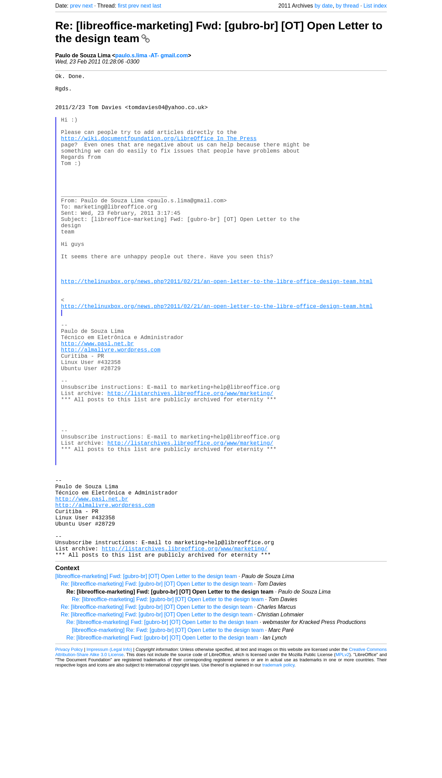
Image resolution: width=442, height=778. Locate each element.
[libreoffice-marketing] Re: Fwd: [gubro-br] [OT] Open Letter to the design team (168, 738)
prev (75, 6)
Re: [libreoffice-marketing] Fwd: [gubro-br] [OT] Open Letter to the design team (157, 691)
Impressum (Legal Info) (109, 757)
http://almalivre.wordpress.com (111, 411)
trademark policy (278, 772)
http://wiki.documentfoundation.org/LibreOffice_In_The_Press (159, 153)
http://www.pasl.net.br (97, 404)
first (122, 6)
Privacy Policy (69, 757)
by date (324, 6)
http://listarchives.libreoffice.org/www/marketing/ (190, 465)
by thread (347, 6)
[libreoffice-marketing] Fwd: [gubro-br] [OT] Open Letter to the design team (146, 684)
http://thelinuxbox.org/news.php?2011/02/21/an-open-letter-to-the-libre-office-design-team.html (217, 328)
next (87, 6)
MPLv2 (342, 762)
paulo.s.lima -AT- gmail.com (151, 55)
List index (375, 6)
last (157, 6)
